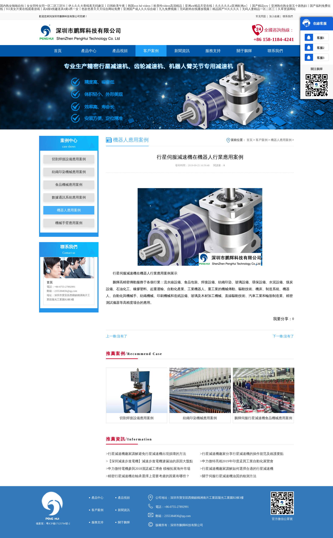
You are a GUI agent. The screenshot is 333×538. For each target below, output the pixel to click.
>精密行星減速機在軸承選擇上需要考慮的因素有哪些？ (147, 476)
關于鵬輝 (244, 51)
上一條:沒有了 (116, 336)
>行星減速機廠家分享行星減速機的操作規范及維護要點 (242, 454)
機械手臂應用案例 (68, 223)
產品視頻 (120, 51)
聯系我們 (288, 16)
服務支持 (213, 51)
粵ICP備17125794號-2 (58, 523)
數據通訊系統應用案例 (69, 197)
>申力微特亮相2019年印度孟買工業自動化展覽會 (236, 461)
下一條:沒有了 (283, 336)
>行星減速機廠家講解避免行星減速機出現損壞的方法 (146, 454)
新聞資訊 (182, 51)
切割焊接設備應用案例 (69, 159)
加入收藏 (274, 16)
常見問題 (261, 16)
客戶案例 (151, 51)
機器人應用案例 (69, 210)
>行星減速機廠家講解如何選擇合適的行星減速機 (236, 468)
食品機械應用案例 (68, 184)
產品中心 (88, 51)
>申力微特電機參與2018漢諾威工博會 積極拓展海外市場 (148, 468)
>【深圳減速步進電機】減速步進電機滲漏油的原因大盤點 (149, 461)
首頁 (58, 51)
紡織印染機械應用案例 (69, 172)
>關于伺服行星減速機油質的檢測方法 (228, 476)
